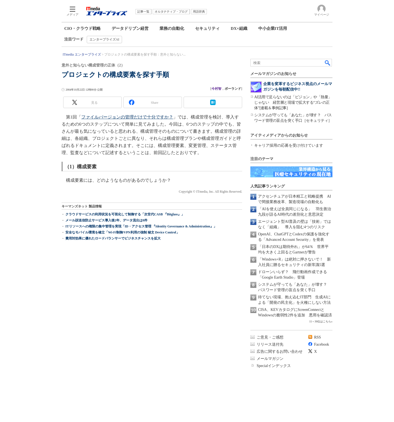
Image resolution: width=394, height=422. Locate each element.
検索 (328, 63)
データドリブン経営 (130, 28)
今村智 (216, 89)
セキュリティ (207, 28)
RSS (317, 337)
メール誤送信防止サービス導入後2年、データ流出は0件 (106, 220)
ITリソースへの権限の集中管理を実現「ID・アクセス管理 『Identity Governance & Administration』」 (141, 226)
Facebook (321, 344)
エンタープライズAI (104, 39)
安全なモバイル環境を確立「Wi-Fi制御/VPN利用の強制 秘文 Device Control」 (122, 232)
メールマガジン (270, 359)
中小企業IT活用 (272, 28)
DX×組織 (239, 28)
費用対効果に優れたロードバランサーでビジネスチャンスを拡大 (113, 238)
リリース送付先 (270, 344)
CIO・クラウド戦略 (82, 28)
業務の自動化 (172, 28)
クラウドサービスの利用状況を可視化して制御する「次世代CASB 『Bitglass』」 (124, 214)
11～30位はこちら (320, 321)
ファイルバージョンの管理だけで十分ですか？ (127, 117)
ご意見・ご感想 (270, 337)
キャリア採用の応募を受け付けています (288, 145)
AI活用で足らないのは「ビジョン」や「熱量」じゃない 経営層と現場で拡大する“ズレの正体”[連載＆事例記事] (293, 102)
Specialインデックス (274, 366)
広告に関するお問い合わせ (280, 351)
